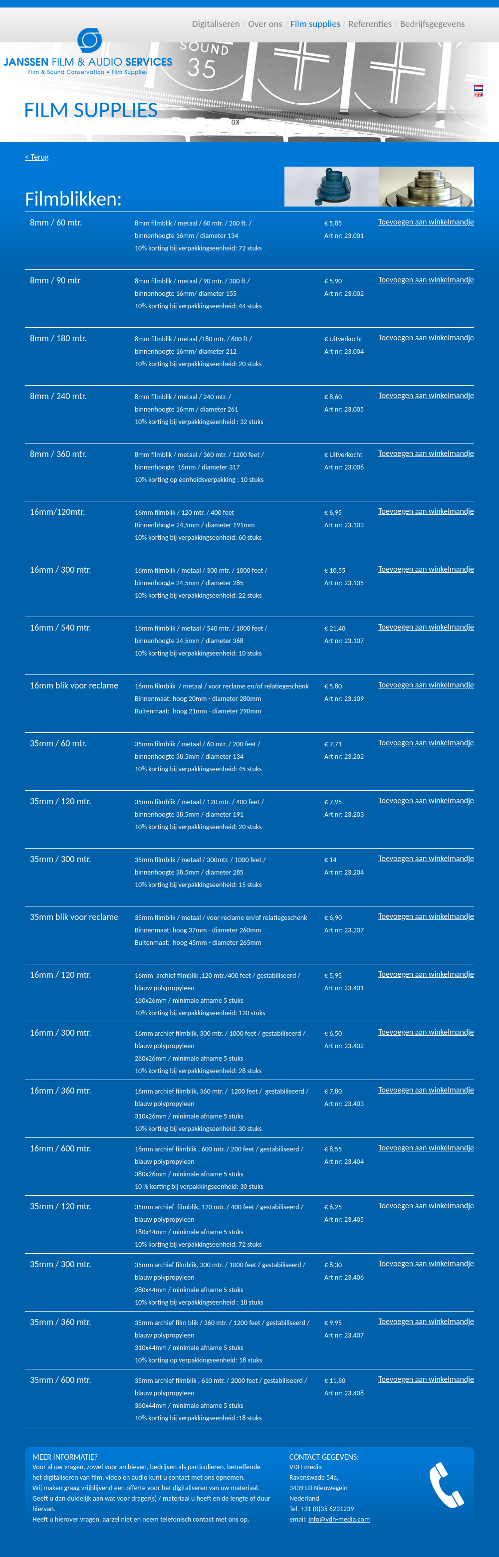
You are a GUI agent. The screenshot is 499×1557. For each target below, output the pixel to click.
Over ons (265, 23)
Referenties (370, 23)
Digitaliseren (216, 23)
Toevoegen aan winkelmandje (426, 221)
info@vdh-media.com (339, 1519)
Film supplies (315, 23)
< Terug (36, 157)
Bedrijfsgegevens (432, 23)
